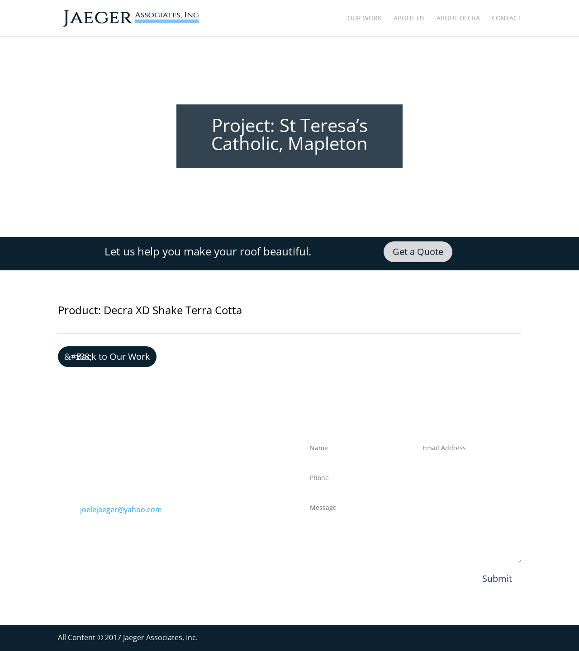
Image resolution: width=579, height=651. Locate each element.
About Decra (458, 18)
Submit (497, 578)
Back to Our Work (113, 356)
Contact (506, 18)
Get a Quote (418, 251)
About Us (409, 18)
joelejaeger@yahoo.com (121, 509)
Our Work (364, 18)
